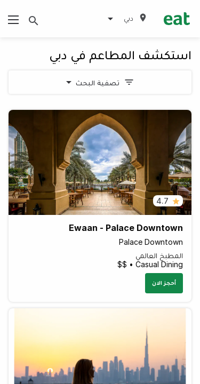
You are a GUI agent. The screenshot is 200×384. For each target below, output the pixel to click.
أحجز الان (164, 282)
